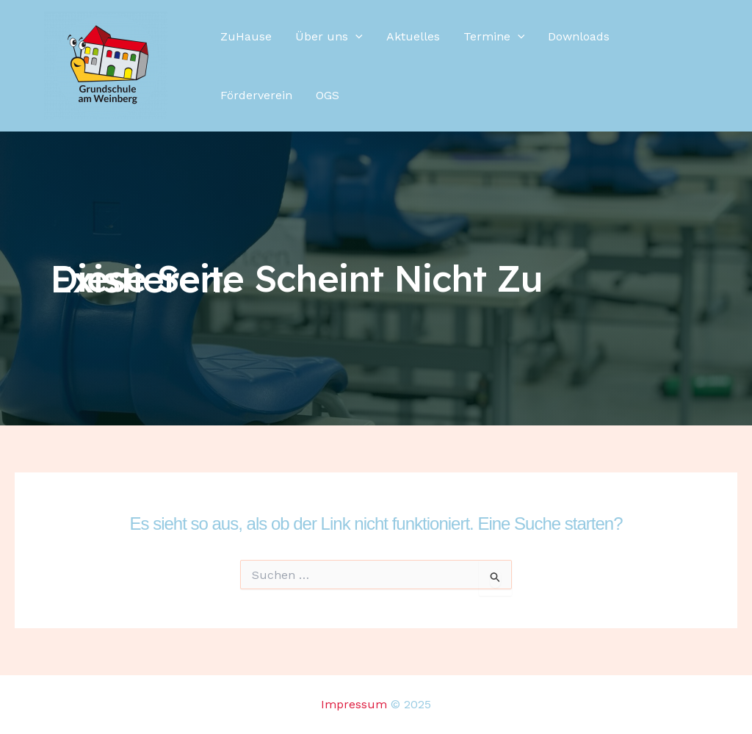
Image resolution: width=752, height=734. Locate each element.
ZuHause (246, 36)
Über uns (329, 36)
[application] (355, 36)
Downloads (579, 36)
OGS (327, 95)
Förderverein (256, 95)
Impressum (354, 704)
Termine (494, 36)
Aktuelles (413, 36)
